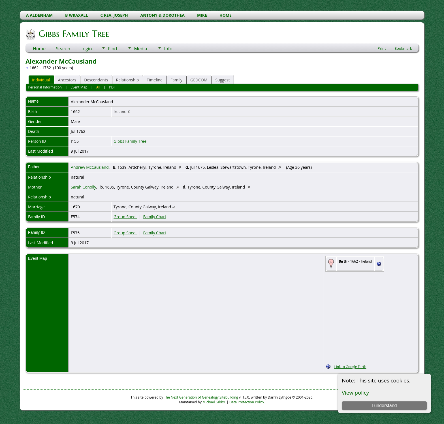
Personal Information (45, 87)
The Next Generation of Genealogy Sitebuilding (201, 397)
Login (86, 49)
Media (140, 49)
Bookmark (403, 48)
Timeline (155, 80)
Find (112, 49)
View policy (355, 392)
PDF (112, 87)
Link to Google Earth (350, 366)
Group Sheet (125, 216)
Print (382, 48)
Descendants (96, 80)
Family (176, 80)
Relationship (127, 80)
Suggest (222, 80)
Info (168, 49)
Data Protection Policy (246, 402)
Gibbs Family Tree (73, 33)
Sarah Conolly (83, 187)
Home (39, 49)
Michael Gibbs (213, 402)
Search (63, 49)
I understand (384, 405)
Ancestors (67, 80)
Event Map (79, 87)
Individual (41, 80)
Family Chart (154, 216)
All (98, 87)
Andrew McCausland (90, 167)
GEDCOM (198, 80)
